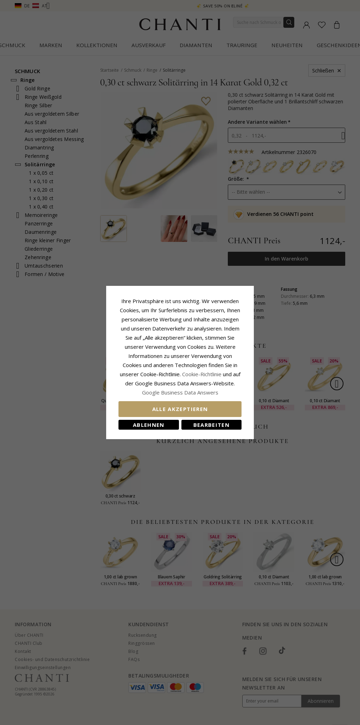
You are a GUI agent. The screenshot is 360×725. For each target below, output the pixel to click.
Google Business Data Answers (180, 392)
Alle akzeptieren (180, 408)
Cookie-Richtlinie (201, 374)
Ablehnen (149, 424)
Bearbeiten (211, 424)
